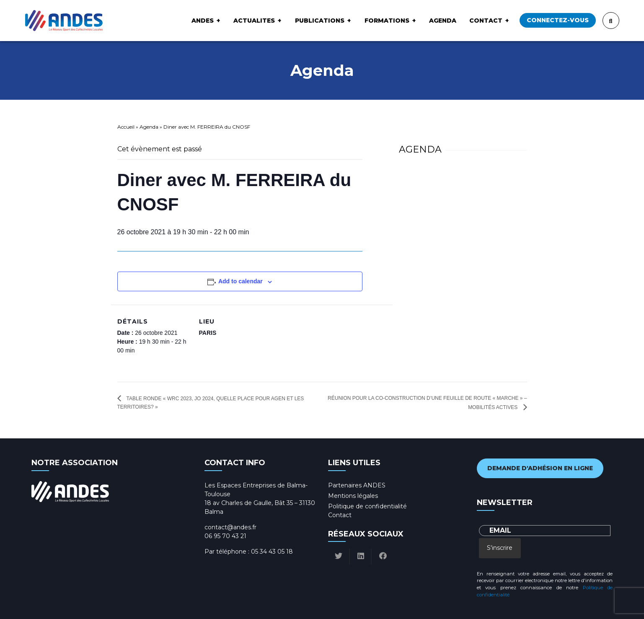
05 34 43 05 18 (272, 551)
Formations (387, 20)
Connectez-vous (558, 20)
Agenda (442, 20)
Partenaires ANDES (356, 485)
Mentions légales (353, 496)
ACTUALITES (254, 20)
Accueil (125, 127)
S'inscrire (499, 548)
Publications (319, 20)
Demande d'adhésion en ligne (540, 468)
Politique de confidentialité (367, 506)
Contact (485, 20)
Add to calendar (240, 281)
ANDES (202, 20)
